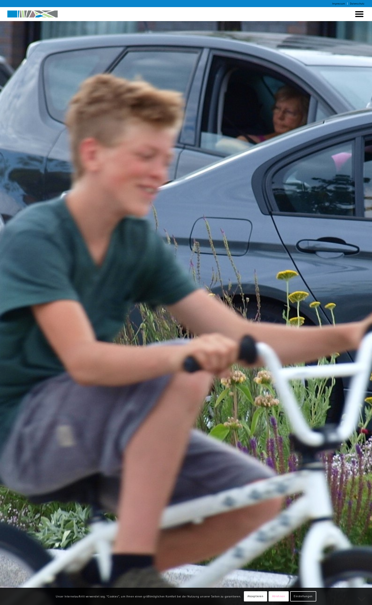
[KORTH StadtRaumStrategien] (32, 14)
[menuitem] (339, 3)
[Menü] (358, 14)
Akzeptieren (255, 596)
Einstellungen (303, 596)
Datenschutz (357, 3)
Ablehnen (278, 596)
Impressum (338, 3)
